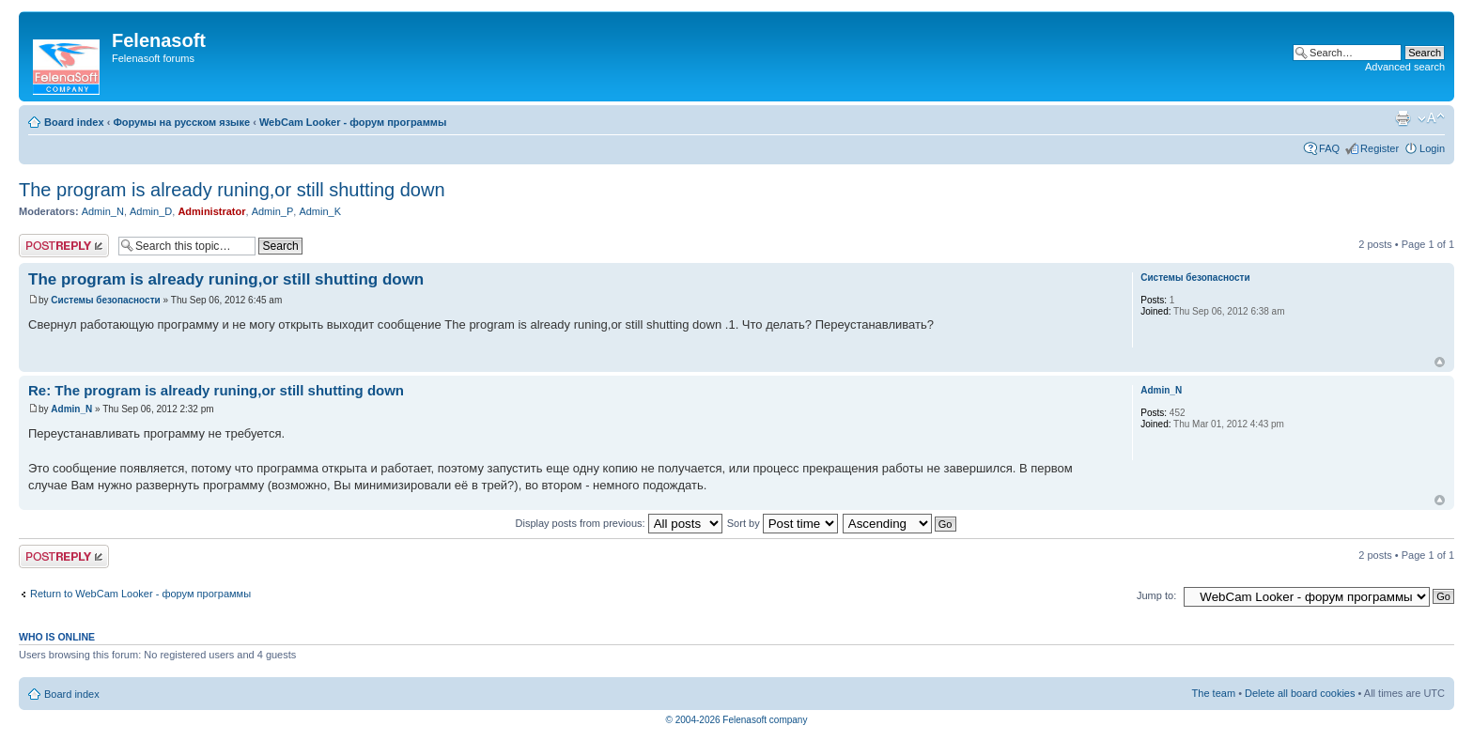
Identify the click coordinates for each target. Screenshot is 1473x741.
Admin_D (151, 211)
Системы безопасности (105, 300)
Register (1379, 148)
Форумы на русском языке (181, 122)
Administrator (211, 211)
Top (1439, 362)
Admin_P (273, 211)
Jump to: (1156, 595)
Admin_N (103, 211)
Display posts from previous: (619, 523)
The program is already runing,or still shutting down (232, 189)
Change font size (1431, 118)
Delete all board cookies (1300, 693)
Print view (1402, 118)
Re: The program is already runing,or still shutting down (216, 390)
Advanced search (1405, 66)
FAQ (1329, 148)
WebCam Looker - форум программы (352, 122)
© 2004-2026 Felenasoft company (737, 720)
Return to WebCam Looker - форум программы (140, 593)
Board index (74, 122)
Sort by (782, 523)
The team (1213, 693)
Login (1432, 148)
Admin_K (320, 211)
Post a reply (64, 245)
